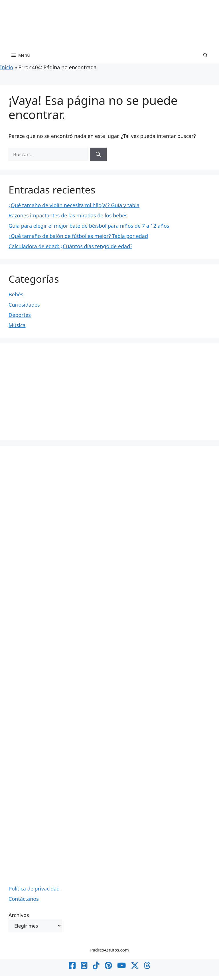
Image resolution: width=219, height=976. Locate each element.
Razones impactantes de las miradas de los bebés (68, 215)
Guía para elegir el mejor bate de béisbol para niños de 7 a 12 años (89, 225)
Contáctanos (24, 898)
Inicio (6, 67)
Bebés (16, 294)
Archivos (19, 915)
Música (17, 325)
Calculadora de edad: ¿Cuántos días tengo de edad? (70, 246)
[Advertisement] (109, 392)
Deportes (20, 314)
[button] (205, 55)
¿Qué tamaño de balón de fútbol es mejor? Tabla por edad (78, 236)
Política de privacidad (34, 888)
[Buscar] (98, 154)
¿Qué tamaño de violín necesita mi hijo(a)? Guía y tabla (74, 205)
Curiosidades (24, 304)
